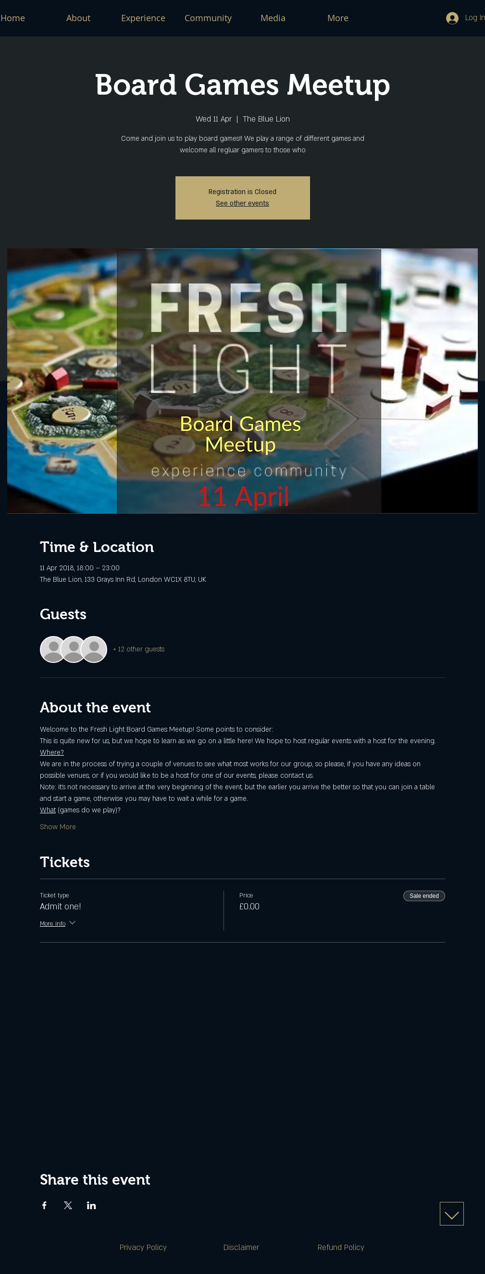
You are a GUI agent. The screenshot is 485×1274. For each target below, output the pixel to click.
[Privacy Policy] (143, 1247)
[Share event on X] (68, 1205)
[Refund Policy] (341, 1247)
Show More (58, 827)
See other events (242, 203)
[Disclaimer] (241, 1247)
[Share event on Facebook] (44, 1205)
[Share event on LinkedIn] (91, 1205)
